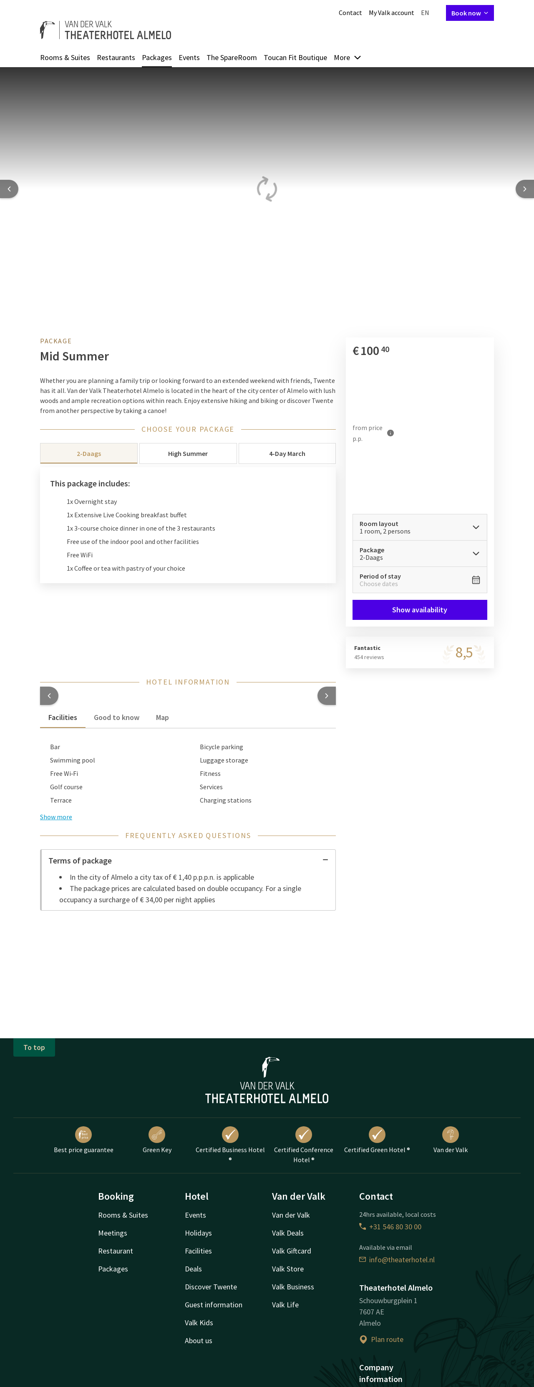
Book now (470, 13)
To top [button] (34, 1047)
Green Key (157, 1140)
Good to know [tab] (116, 717)
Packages (157, 57)
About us (198, 1340)
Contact (350, 12)
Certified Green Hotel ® (377, 1140)
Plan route (381, 1339)
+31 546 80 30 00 (390, 1226)
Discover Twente (211, 1286)
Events (189, 57)
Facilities (198, 1251)
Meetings (112, 1233)
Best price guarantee (83, 1140)
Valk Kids (199, 1322)
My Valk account (391, 12)
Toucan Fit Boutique (295, 57)
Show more (56, 817)
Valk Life (285, 1304)
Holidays (198, 1233)
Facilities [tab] (62, 717)
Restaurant (115, 1251)
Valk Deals (288, 1233)
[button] (49, 696)
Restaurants (116, 57)
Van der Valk (450, 1140)
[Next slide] (525, 189)
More (348, 57)
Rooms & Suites (65, 57)
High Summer (188, 453)
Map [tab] (162, 717)
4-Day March (287, 453)
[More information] (391, 432)
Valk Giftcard (291, 1251)
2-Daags (89, 453)
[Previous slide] (9, 189)
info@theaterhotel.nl (397, 1259)
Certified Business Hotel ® (230, 1145)
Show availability (420, 609)
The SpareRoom (232, 57)
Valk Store (288, 1269)
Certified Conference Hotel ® (303, 1145)
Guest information (213, 1304)
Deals (193, 1269)
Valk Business (293, 1286)
